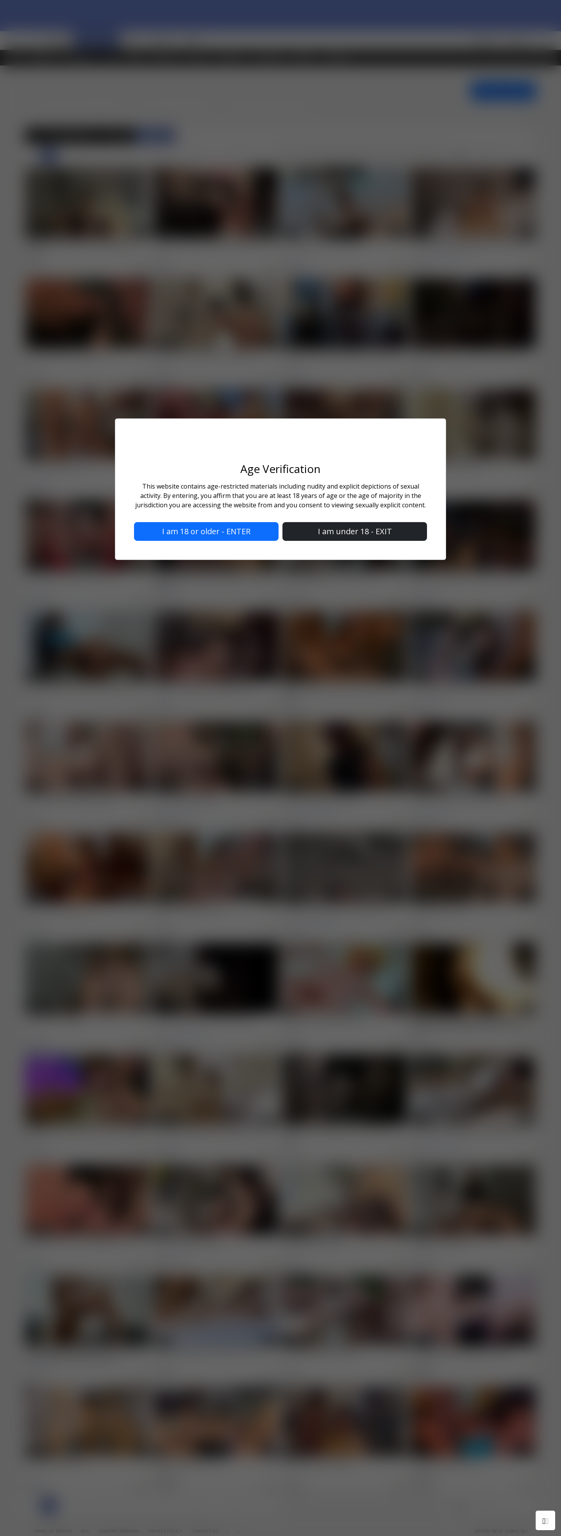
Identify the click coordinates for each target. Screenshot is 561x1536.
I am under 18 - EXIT (355, 531)
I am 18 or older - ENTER (206, 531)
